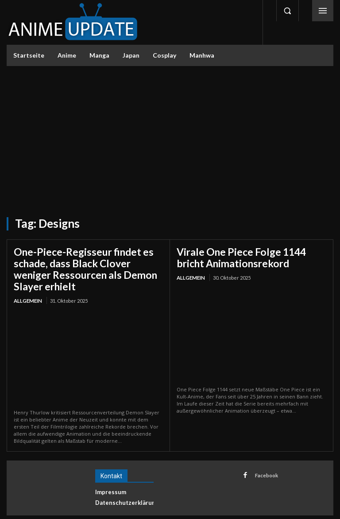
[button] (287, 10)
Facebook (263, 458)
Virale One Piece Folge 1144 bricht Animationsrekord (246, 256)
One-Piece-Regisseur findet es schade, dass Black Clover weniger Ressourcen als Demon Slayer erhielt (86, 261)
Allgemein (27, 285)
